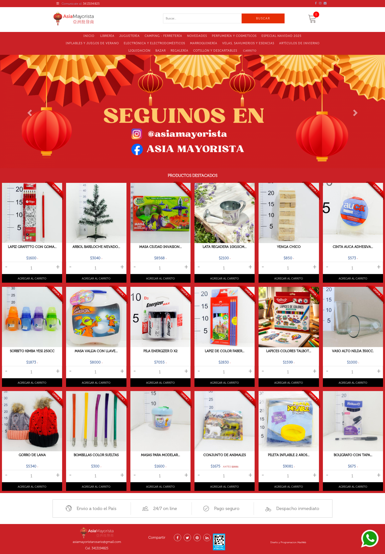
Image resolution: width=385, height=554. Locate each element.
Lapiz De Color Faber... (224, 351)
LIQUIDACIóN (139, 50)
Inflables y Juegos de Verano (92, 43)
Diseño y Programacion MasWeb (288, 542)
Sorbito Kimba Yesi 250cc (32, 351)
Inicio (88, 36)
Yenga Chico (289, 247)
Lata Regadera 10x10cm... (225, 247)
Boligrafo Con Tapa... (353, 455)
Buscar (263, 18)
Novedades (197, 36)
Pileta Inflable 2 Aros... (288, 455)
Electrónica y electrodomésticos (154, 43)
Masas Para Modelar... (160, 455)
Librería (107, 36)
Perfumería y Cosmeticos (234, 36)
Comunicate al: (78, 3)
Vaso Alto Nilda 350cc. (353, 351)
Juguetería (129, 36)
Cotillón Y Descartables (215, 50)
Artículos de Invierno (299, 43)
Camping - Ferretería (163, 36)
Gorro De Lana (32, 455)
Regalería (179, 50)
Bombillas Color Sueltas (96, 455)
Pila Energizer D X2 (160, 351)
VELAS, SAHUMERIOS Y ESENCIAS (248, 43)
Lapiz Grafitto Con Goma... (32, 247)
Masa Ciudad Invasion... (160, 247)
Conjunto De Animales (224, 455)
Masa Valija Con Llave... (96, 351)
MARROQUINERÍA (203, 43)
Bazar (160, 50)
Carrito (250, 50)
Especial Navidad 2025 (281, 36)
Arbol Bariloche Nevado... (96, 247)
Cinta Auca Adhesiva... (353, 247)
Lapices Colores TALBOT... (288, 351)
